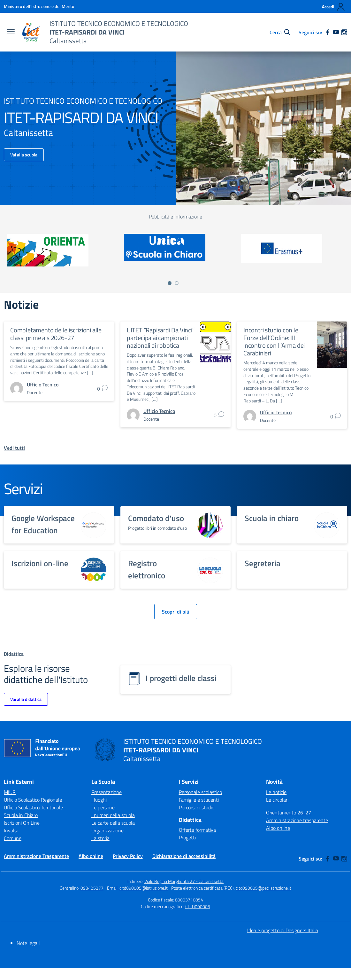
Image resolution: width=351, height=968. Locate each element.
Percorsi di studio (196, 807)
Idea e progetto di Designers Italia (282, 930)
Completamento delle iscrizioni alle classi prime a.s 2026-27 (56, 334)
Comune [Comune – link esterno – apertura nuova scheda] (12, 838)
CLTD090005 (197, 906)
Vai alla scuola (23, 154)
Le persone (103, 807)
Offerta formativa (197, 830)
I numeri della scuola (113, 815)
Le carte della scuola (113, 823)
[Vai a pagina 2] (177, 283)
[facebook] (328, 32)
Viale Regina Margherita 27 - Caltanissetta (184, 881)
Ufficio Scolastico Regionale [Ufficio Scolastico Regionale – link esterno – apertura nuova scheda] (33, 800)
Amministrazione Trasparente (36, 856)
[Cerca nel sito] (280, 32)
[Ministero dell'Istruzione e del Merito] (39, 6)
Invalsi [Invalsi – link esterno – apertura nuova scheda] (11, 830)
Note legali (28, 943)
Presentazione (106, 792)
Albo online (278, 828)
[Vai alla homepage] (31, 32)
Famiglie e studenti (199, 800)
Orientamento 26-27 (288, 812)
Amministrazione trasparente (297, 820)
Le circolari (277, 800)
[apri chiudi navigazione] (11, 32)
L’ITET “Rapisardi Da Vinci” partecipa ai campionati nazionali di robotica (161, 337)
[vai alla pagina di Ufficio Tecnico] (42, 384)
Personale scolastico (200, 792)
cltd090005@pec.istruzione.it (263, 888)
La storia (100, 838)
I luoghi (99, 800)
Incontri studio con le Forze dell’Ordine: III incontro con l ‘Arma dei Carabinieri (274, 341)
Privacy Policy (128, 856)
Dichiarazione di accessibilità (184, 856)
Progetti (187, 837)
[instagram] (344, 32)
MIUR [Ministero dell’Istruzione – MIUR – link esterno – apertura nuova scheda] (10, 792)
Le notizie (276, 792)
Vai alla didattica (26, 699)
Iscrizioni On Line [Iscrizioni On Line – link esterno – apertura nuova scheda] (22, 823)
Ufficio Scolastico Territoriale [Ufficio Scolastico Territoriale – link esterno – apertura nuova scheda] (33, 807)
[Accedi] (333, 6)
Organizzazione (107, 830)
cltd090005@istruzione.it (143, 888)
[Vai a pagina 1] (170, 283)
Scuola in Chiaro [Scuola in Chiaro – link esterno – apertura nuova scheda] (21, 815)
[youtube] (336, 32)
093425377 (91, 888)
